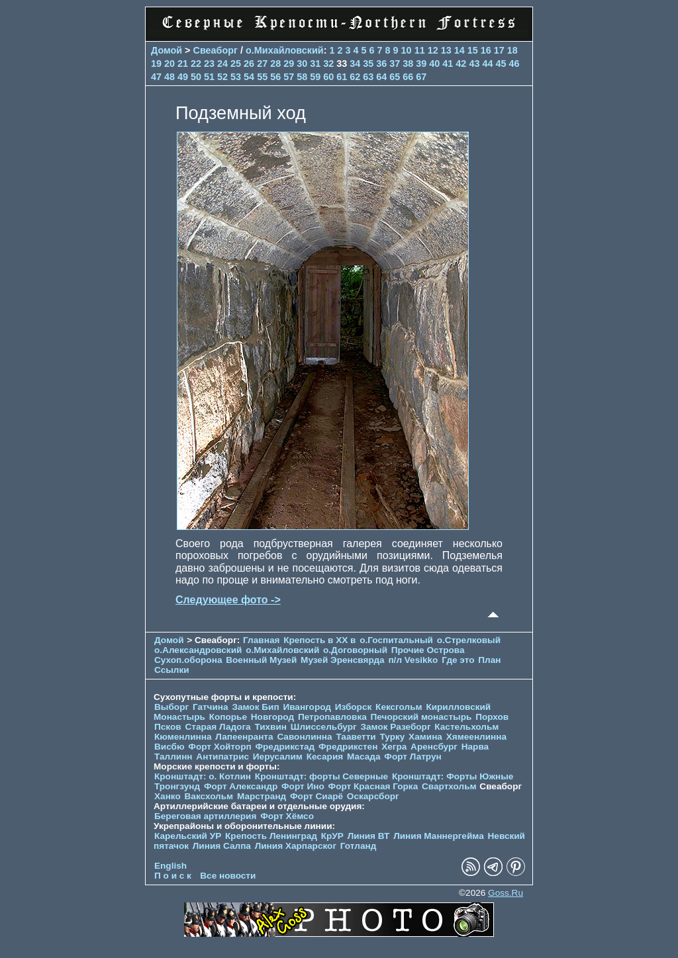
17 (499, 50)
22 (196, 63)
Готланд (358, 846)
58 (302, 76)
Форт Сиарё (316, 796)
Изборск (353, 707)
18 (512, 50)
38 (408, 63)
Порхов (491, 717)
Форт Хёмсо (287, 816)
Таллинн (173, 757)
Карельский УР (187, 836)
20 (169, 63)
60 (328, 76)
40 (434, 63)
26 (249, 63)
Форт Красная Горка (373, 786)
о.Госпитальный (396, 640)
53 (235, 76)
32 (328, 63)
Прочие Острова (428, 650)
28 (275, 63)
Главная (261, 640)
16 (486, 50)
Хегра (394, 747)
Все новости (228, 876)
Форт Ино (302, 786)
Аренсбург (434, 747)
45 (500, 63)
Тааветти (355, 737)
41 (447, 63)
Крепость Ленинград (271, 836)
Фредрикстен (347, 747)
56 (275, 76)
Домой (166, 50)
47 (156, 76)
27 (262, 63)
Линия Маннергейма (438, 836)
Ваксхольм (209, 796)
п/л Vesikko (413, 660)
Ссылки (171, 670)
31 (315, 63)
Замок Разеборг (395, 727)
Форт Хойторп (219, 747)
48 (169, 76)
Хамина (425, 737)
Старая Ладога (217, 727)
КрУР (332, 836)
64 (381, 76)
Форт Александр (240, 786)
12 (433, 50)
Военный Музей (261, 660)
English (170, 866)
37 (394, 63)
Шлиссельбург (324, 727)
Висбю (169, 747)
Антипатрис (222, 757)
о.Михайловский (285, 50)
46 (513, 63)
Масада (364, 757)
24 (222, 63)
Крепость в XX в (319, 640)
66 (408, 76)
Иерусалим (278, 757)
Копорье (228, 717)
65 (394, 76)
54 (249, 76)
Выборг (171, 707)
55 (262, 76)
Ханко (167, 796)
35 (368, 63)
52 (222, 76)
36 (381, 63)
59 (315, 76)
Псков (167, 727)
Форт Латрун (412, 757)
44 (487, 63)
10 (406, 50)
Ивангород (307, 707)
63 (368, 76)
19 (156, 63)
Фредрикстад (285, 747)
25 (235, 63)
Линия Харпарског (295, 846)
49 (182, 76)
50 (196, 76)
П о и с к (172, 876)
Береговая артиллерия (205, 816)
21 (182, 63)
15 (472, 50)
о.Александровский (198, 650)
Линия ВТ (369, 836)
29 (288, 63)
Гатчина (210, 707)
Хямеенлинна (476, 737)
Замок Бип (255, 707)
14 (459, 50)
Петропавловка (332, 717)
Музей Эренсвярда (344, 660)
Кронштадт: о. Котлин (202, 776)
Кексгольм (398, 707)
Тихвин (270, 727)
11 (419, 50)
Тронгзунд (177, 786)
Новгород (272, 717)
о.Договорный (355, 650)
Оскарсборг (373, 796)
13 (446, 50)
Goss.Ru (505, 893)
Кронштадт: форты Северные (321, 776)
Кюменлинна (183, 737)
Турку (392, 737)
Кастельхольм (466, 727)
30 (302, 63)
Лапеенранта (244, 737)
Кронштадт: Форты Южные (453, 776)
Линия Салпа (222, 846)
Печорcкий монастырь (421, 717)
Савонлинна (304, 737)
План (489, 660)
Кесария (325, 757)
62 (355, 76)
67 (421, 76)
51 (209, 76)
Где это (458, 660)
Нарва (475, 747)
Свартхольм (449, 786)
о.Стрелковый (469, 640)
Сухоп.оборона (188, 660)
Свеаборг (215, 50)
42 (461, 63)
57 (288, 76)
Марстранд (261, 796)
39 (421, 63)
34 (355, 63)
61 (341, 76)
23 (209, 63)
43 (474, 63)
